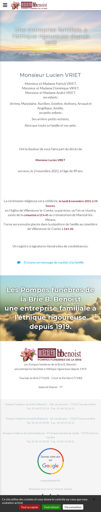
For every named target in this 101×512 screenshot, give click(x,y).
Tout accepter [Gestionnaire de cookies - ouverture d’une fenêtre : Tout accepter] (29, 507)
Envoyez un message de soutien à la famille (50, 262)
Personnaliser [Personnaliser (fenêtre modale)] (73, 507)
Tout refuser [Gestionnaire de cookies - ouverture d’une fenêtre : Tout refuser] (51, 507)
